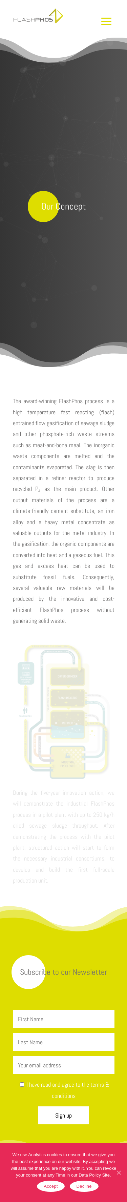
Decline (84, 1186)
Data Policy (90, 1175)
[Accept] (118, 1172)
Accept (51, 1186)
